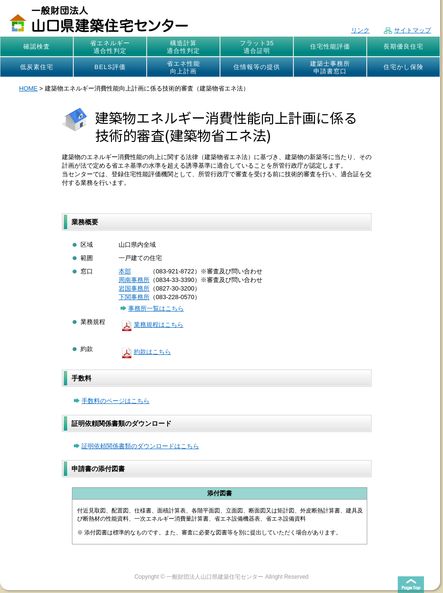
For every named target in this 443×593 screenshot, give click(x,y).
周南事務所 (134, 279)
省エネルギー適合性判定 (110, 47)
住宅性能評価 (330, 46)
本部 (125, 271)
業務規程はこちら (151, 324)
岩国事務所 (134, 288)
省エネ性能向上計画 (183, 67)
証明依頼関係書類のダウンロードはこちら (136, 446)
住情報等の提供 (256, 66)
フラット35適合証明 (257, 47)
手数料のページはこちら (112, 400)
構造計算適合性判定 (183, 47)
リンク (360, 30)
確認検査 (36, 46)
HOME (28, 88)
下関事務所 (134, 297)
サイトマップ (407, 30)
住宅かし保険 (403, 66)
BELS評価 (109, 66)
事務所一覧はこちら (152, 308)
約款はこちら (145, 351)
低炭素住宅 (36, 66)
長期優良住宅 (403, 46)
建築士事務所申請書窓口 (330, 67)
